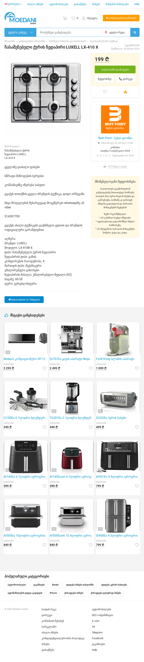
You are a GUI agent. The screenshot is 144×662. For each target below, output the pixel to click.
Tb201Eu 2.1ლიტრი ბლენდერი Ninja (72, 418)
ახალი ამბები (35, 4)
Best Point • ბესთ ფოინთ (115, 138)
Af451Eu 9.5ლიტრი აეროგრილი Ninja (118, 476)
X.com (95, 620)
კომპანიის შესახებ (53, 620)
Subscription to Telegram (24, 299)
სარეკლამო (49, 626)
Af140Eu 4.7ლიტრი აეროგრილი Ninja (26, 476)
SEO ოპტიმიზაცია (102, 615)
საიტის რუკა (49, 609)
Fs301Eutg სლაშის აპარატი (115, 359)
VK (93, 626)
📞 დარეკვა (126, 78)
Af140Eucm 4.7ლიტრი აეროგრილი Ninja (72, 476)
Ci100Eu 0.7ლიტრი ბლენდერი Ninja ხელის (26, 418)
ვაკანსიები (98, 644)
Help (137, 4)
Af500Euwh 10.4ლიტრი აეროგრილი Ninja (72, 535)
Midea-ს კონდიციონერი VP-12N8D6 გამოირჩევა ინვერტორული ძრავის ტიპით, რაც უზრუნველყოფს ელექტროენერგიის (26, 359)
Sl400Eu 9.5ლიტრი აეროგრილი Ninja (118, 535)
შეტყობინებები (106, 78)
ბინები (96, 4)
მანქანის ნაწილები (117, 4)
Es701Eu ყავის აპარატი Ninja (70, 359)
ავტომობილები (58, 4)
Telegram (97, 632)
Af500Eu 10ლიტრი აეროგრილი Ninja (26, 535)
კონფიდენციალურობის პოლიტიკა (63, 638)
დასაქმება (80, 4)
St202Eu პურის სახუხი (111, 418)
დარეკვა (47, 615)
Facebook (97, 638)
